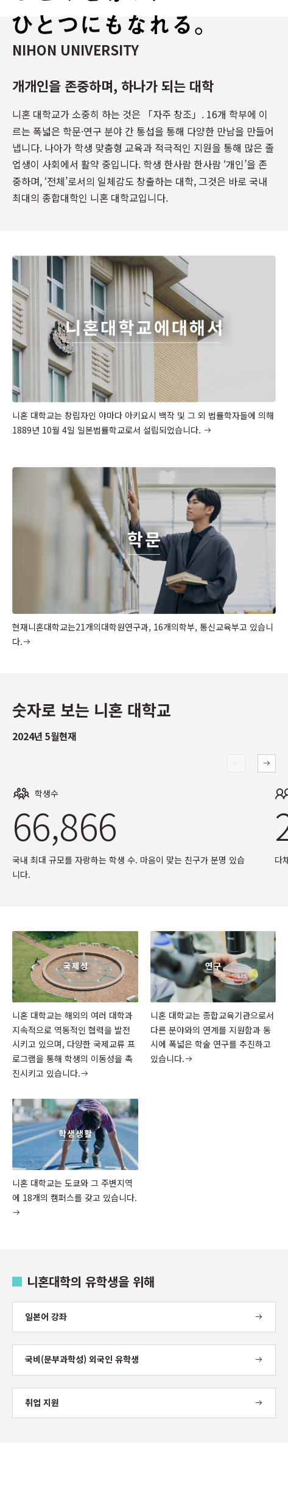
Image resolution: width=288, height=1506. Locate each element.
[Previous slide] (236, 763)
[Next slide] (267, 763)
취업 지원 (42, 1402)
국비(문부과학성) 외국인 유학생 (82, 1359)
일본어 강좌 (46, 1316)
